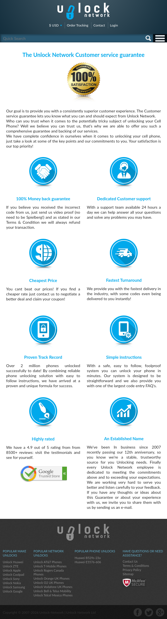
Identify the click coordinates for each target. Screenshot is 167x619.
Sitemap (128, 574)
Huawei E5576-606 (88, 562)
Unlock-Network (83, 11)
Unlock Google (13, 591)
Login (114, 25)
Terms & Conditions (136, 565)
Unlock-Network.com (83, 532)
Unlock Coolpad (13, 574)
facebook (138, 612)
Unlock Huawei (13, 562)
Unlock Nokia (12, 583)
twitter (149, 612)
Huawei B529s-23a (88, 558)
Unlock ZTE (10, 566)
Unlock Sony (11, 579)
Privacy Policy (132, 570)
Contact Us (130, 561)
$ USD (54, 25)
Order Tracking (77, 25)
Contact (99, 25)
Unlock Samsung (14, 587)
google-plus (160, 612)
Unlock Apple (12, 570)
